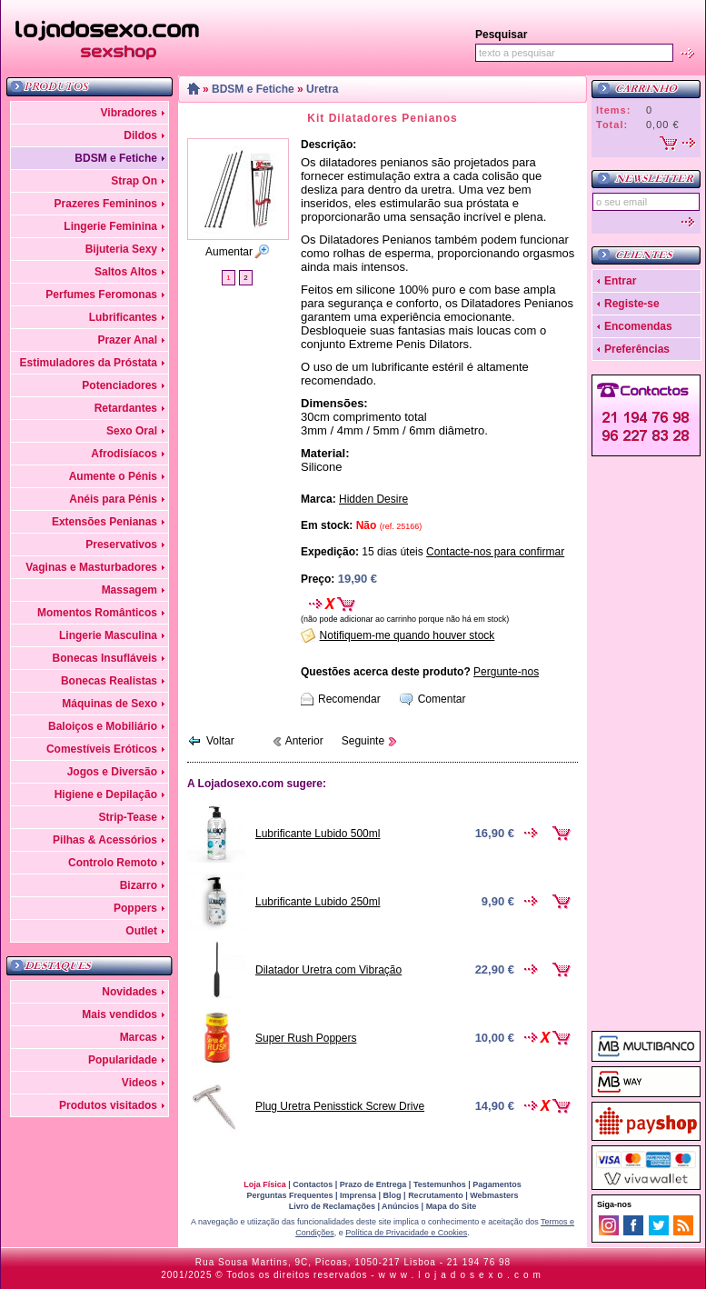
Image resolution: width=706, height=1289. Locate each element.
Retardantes (125, 408)
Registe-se (632, 303)
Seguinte (363, 740)
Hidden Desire (373, 499)
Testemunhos (439, 1184)
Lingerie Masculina (108, 635)
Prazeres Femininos (106, 203)
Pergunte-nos (506, 671)
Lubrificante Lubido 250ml (317, 901)
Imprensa (358, 1195)
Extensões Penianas (104, 521)
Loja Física (265, 1184)
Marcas (138, 1037)
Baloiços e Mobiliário (102, 726)
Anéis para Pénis (113, 499)
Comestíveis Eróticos (101, 749)
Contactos (313, 1184)
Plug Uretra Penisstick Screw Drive (339, 1106)
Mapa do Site (451, 1206)
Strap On (134, 181)
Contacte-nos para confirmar (495, 551)
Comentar (442, 699)
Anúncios (400, 1206)
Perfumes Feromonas (101, 294)
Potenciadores (119, 385)
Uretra (322, 89)
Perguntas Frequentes (289, 1195)
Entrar (620, 281)
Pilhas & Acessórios (105, 840)
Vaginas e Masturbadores (91, 567)
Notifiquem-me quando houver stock (407, 635)
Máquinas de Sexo (109, 703)
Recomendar (349, 699)
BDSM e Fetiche (116, 158)
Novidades (129, 991)
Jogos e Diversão (112, 771)
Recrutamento (435, 1195)
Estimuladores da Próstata (88, 362)
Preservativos (121, 544)
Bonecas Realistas (109, 680)
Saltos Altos (125, 271)
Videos (139, 1082)
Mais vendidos (119, 1014)
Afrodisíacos (124, 453)
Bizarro (138, 885)
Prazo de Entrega (373, 1184)
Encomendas (638, 326)
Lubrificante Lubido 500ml (317, 833)
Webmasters (494, 1195)
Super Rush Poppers (305, 1038)
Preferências (637, 349)
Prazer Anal (127, 340)
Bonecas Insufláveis (105, 658)
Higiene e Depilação (106, 794)
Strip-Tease (128, 817)
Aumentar (229, 251)
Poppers (135, 908)
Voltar (220, 740)
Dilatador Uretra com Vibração (328, 970)
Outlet (141, 930)
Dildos (140, 135)
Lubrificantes (123, 317)
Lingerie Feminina (110, 226)
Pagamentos (497, 1184)
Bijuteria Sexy (121, 249)
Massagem (129, 590)
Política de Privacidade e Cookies (406, 1232)
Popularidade (122, 1060)
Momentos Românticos (97, 612)
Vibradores (129, 112)
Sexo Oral (131, 431)
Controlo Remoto (112, 862)
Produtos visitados (108, 1105)
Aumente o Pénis (113, 476)
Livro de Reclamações (332, 1206)
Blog (392, 1195)
